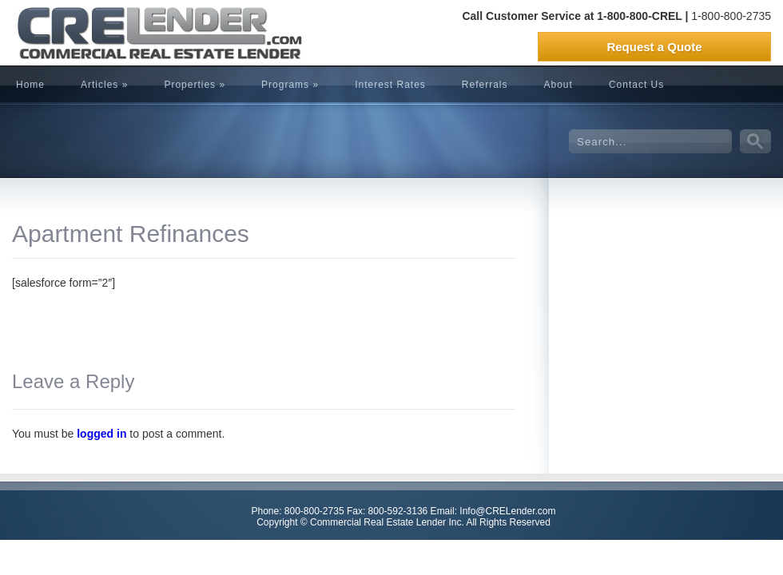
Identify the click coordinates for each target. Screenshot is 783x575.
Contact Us (636, 84)
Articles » (104, 84)
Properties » (194, 84)
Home (30, 84)
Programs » (290, 84)
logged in (101, 433)
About (558, 84)
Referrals (485, 84)
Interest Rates (390, 84)
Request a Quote (654, 47)
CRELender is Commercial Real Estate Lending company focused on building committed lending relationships (132, 32)
